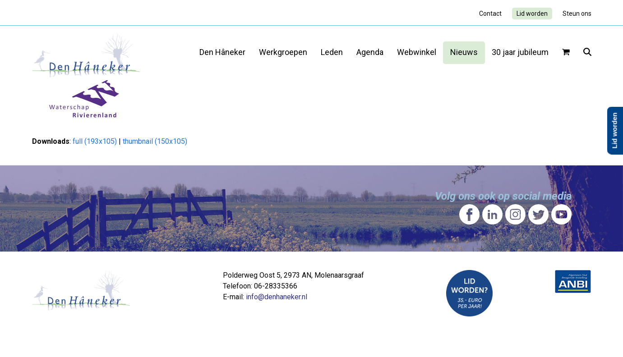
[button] (566, 52)
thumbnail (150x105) (155, 141)
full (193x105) (95, 141)
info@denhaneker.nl (276, 297)
